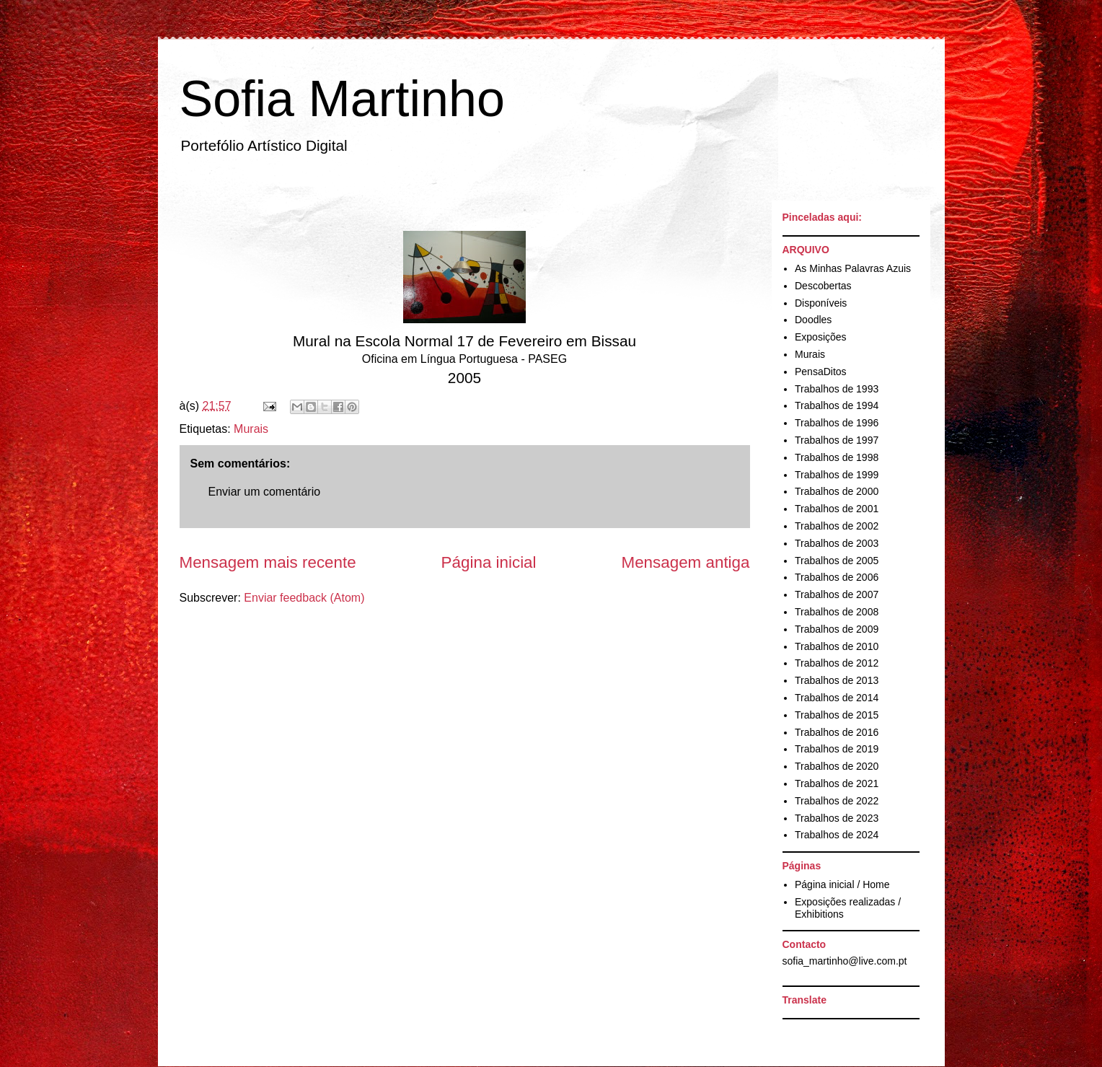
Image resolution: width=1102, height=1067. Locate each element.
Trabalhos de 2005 (836, 560)
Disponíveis (821, 303)
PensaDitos (821, 371)
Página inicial (489, 562)
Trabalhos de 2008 (836, 612)
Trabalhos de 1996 (836, 423)
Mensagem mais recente (268, 562)
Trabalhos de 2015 (836, 715)
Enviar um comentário (264, 492)
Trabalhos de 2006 (836, 577)
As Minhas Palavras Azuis (853, 268)
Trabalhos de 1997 (836, 440)
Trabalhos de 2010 (836, 646)
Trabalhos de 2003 (836, 543)
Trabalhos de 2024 (836, 834)
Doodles (813, 319)
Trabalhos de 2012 (836, 663)
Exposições (821, 337)
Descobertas (823, 285)
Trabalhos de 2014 (836, 697)
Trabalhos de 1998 (836, 457)
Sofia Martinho (342, 99)
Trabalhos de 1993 (836, 389)
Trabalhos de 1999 (836, 474)
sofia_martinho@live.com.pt (845, 961)
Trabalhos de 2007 (836, 594)
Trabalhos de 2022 (836, 801)
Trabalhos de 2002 (836, 526)
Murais (251, 429)
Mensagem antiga (686, 562)
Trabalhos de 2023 (836, 818)
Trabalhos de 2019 (836, 749)
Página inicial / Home (842, 884)
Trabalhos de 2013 (836, 680)
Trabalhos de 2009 (836, 629)
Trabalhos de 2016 (836, 732)
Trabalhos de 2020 (836, 766)
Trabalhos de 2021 (836, 783)
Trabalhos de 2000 (836, 491)
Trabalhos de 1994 (836, 405)
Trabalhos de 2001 (836, 508)
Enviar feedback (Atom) (304, 598)
